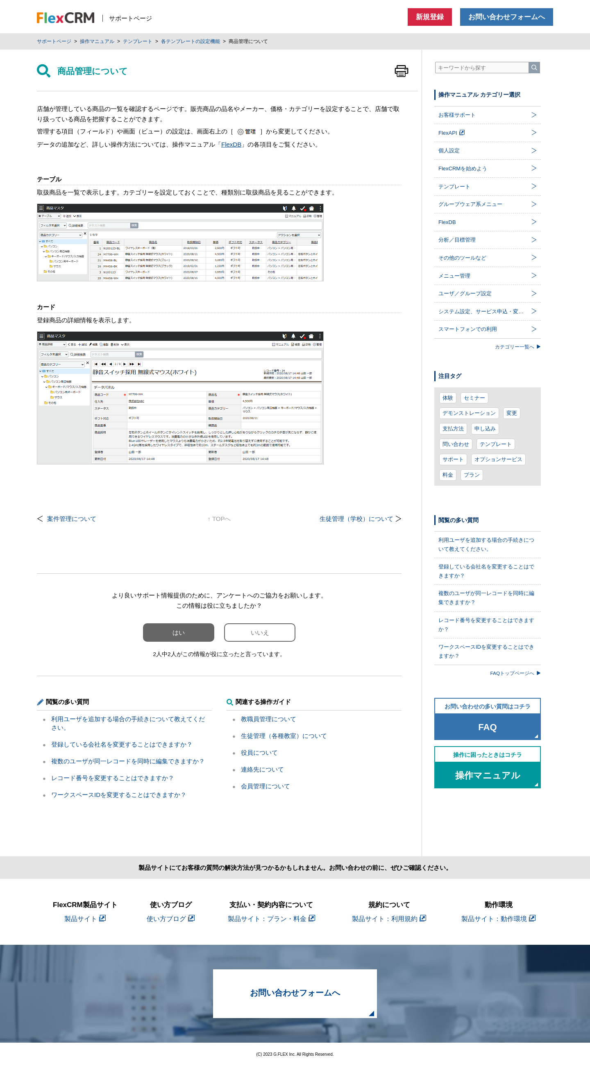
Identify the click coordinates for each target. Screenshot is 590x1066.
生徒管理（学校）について (356, 518)
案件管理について (71, 518)
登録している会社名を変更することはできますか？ (122, 744)
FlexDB (231, 144)
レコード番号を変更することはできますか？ (112, 777)
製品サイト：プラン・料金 (271, 918)
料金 (447, 475)
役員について (259, 752)
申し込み (485, 428)
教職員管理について (268, 718)
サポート (453, 459)
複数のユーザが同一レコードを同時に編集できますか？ (128, 761)
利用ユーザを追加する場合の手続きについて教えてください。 (486, 544)
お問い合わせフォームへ (506, 17)
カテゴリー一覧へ (518, 346)
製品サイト (85, 918)
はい (178, 632)
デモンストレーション (469, 413)
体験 (447, 398)
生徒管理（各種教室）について (284, 735)
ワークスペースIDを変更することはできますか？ (118, 794)
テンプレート (496, 444)
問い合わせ (455, 444)
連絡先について (262, 769)
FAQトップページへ (515, 673)
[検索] (534, 67)
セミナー (474, 398)
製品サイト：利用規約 (389, 918)
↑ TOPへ (219, 518)
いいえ (260, 632)
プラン (472, 475)
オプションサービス (498, 459)
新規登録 (430, 17)
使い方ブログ (171, 918)
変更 (511, 413)
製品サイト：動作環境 (498, 918)
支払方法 (453, 428)
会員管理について (265, 786)
